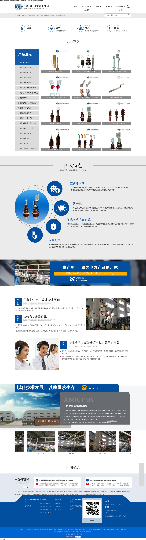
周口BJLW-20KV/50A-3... (86, 149)
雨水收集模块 (60, 491)
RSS (74, 531)
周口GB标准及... (25, 62)
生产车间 (42, 453)
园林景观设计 (61, 494)
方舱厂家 (54, 491)
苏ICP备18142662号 (60, 529)
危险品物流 (126, 491)
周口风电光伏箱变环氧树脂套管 (55, 97)
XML (77, 531)
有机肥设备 (113, 491)
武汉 (75, 534)
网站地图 (69, 531)
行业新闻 (58, 506)
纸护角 (102, 494)
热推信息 (56, 531)
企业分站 (63, 531)
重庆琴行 (25, 491)
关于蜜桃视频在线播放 (86, 7)
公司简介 (28, 506)
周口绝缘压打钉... (26, 138)
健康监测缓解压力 (52, 494)
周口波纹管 (24, 143)
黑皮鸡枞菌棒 (80, 491)
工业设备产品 (80, 494)
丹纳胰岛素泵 (38, 494)
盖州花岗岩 (94, 491)
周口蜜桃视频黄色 (60, 15)
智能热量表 (48, 491)
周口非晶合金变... (26, 67)
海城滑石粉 (45, 494)
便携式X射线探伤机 (33, 491)
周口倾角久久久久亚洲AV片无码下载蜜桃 (86, 97)
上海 (78, 534)
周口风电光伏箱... (26, 82)
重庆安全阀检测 (88, 494)
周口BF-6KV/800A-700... (117, 149)
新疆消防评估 (119, 491)
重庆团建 (66, 491)
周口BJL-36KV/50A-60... (55, 149)
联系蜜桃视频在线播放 (120, 7)
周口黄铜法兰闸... (26, 133)
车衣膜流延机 (96, 494)
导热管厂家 (31, 494)
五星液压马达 (100, 491)
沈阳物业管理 (72, 491)
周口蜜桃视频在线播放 (29, 15)
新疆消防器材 (87, 491)
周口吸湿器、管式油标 (28, 123)
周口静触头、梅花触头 (28, 103)
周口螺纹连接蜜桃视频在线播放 (116, 71)
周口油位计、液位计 (27, 118)
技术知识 (58, 509)
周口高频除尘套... (26, 72)
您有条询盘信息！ (86, 531)
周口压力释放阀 (25, 113)
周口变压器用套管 (55, 123)
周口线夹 (23, 98)
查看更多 (112, 420)
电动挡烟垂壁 (24, 494)
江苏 (72, 534)
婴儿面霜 (74, 494)
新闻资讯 (109, 6)
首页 (75, 6)
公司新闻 (58, 503)
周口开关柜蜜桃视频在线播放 (86, 71)
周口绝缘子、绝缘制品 (28, 148)
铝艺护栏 (106, 491)
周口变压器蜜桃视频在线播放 (45, 15)
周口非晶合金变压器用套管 (86, 123)
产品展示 (98, 6)
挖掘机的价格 (41, 491)
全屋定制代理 (68, 494)
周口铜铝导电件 (25, 108)
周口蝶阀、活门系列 (27, 128)
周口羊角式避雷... (26, 77)
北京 (81, 534)
